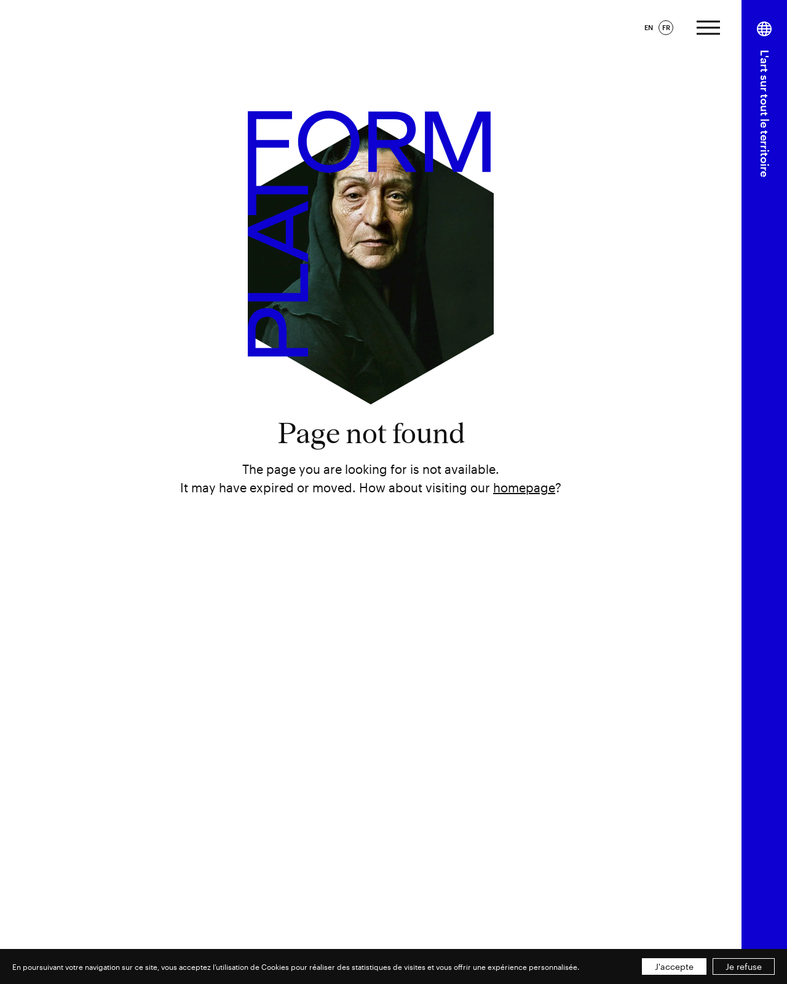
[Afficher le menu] (708, 26)
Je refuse (744, 966)
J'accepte (674, 966)
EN (648, 27)
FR (666, 27)
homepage (524, 487)
